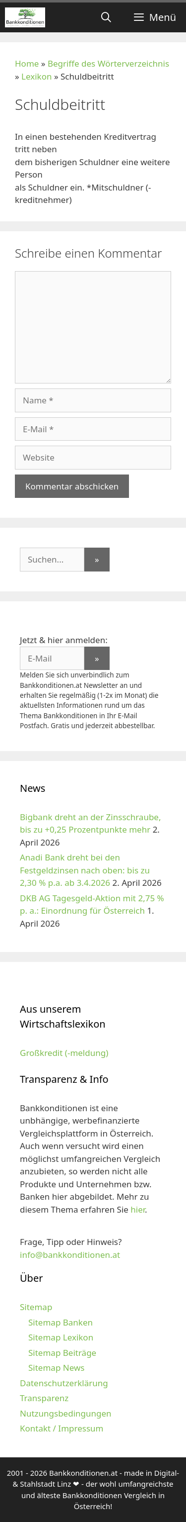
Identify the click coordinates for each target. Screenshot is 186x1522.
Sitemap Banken (60, 1322)
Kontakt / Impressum (61, 1428)
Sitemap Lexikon (60, 1337)
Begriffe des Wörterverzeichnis (108, 63)
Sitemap (36, 1307)
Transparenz (44, 1398)
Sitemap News (56, 1367)
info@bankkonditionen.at (70, 1254)
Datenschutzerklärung (64, 1383)
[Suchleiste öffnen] (106, 17)
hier (137, 1209)
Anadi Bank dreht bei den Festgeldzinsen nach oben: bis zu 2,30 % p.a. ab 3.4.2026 (85, 870)
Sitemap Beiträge (62, 1352)
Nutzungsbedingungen (66, 1413)
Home (27, 63)
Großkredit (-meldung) (64, 1052)
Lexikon (36, 76)
